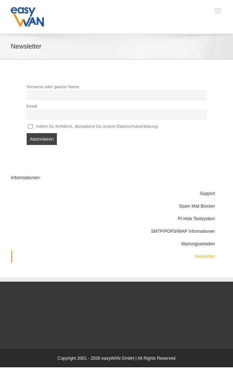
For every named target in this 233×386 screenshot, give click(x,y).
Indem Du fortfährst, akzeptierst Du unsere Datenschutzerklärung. (93, 126)
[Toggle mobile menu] (218, 11)
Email (32, 106)
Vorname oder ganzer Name (53, 86)
